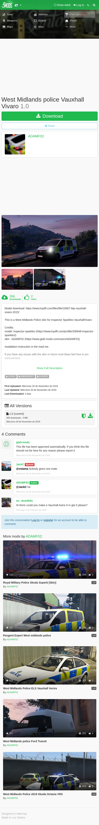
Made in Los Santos (13, 817)
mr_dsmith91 (24, 500)
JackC (20, 464)
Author (34, 483)
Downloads (15, 299)
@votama (22, 468)
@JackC (21, 486)
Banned (29, 464)
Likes (33, 299)
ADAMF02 (36, 136)
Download (49, 116)
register (48, 520)
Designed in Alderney (14, 813)
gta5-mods (23, 442)
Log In (35, 520)
